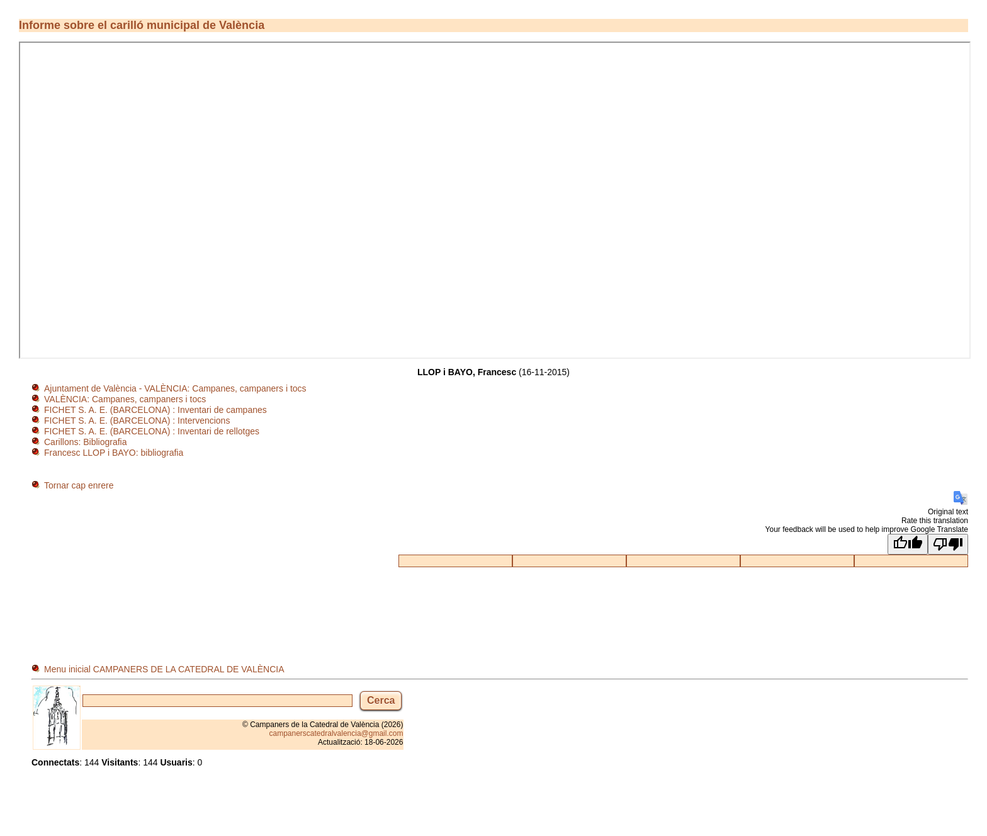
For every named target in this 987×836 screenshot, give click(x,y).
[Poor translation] (948, 544)
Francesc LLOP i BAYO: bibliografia (113, 453)
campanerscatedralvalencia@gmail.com (336, 733)
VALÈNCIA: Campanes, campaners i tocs (125, 399)
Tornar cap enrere (79, 485)
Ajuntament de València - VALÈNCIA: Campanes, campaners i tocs (175, 388)
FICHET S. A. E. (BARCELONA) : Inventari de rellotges (151, 431)
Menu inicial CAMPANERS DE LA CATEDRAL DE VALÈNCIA (164, 669)
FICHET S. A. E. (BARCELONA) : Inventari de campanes (155, 410)
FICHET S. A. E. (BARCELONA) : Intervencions (137, 420)
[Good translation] (908, 544)
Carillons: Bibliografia (85, 442)
